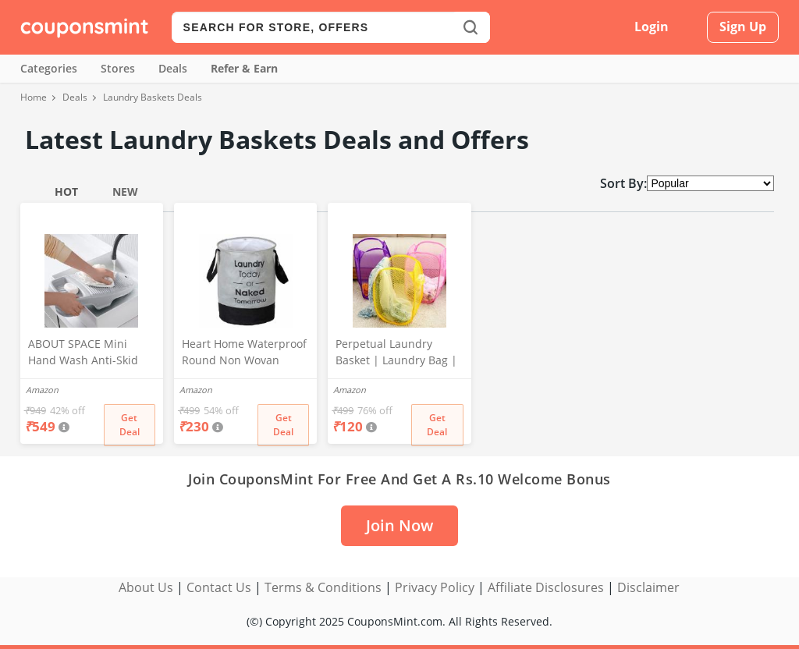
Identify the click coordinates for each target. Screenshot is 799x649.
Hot (66, 191)
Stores (118, 68)
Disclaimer (648, 587)
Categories (48, 68)
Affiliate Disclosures (546, 587)
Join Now (399, 525)
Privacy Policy (434, 587)
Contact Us (218, 587)
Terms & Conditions (323, 587)
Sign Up (742, 26)
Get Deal (129, 424)
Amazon (42, 389)
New (125, 191)
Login (651, 26)
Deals (172, 68)
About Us (146, 587)
